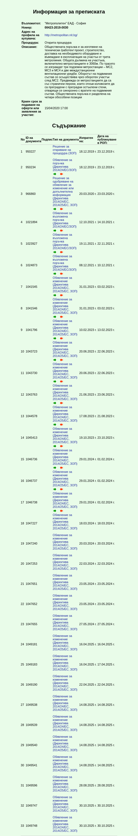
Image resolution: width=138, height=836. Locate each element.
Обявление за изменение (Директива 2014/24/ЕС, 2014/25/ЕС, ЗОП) (66, 287)
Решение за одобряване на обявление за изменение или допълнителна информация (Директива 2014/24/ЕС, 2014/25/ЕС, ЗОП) (66, 193)
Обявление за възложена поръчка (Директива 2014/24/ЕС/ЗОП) (65, 222)
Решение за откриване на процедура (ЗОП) (65, 151)
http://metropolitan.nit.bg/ (61, 35)
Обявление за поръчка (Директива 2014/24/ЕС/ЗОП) (65, 167)
